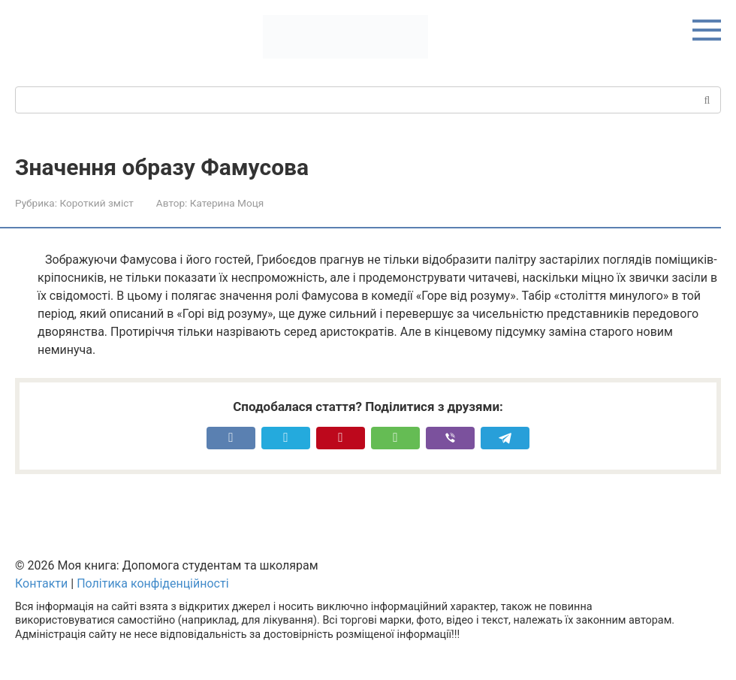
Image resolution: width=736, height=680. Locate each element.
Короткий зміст (96, 203)
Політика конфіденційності (152, 583)
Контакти (41, 583)
